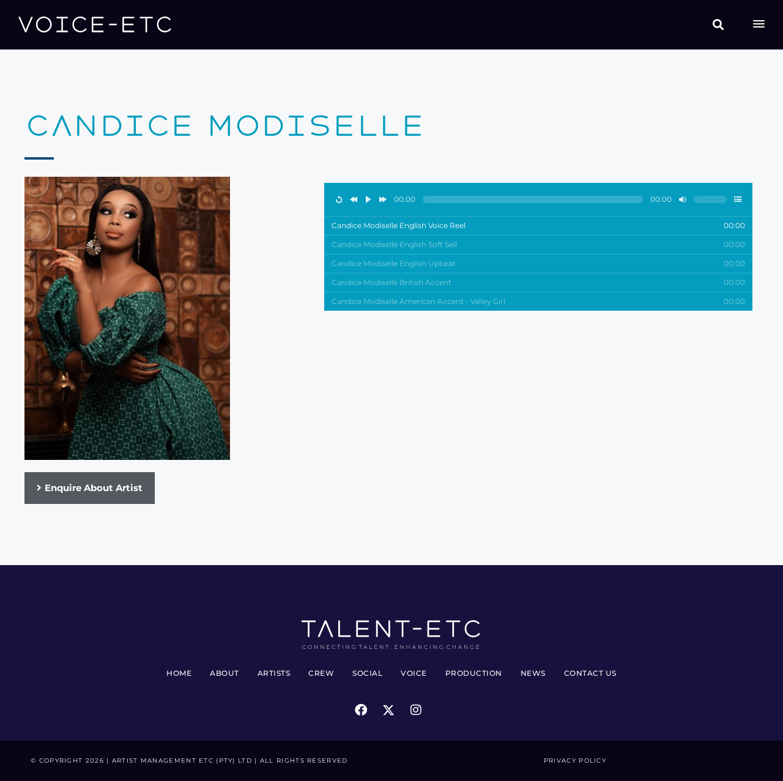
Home (178, 673)
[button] (718, 25)
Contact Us (590, 673)
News (533, 673)
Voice (414, 673)
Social (367, 673)
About (224, 673)
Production (473, 673)
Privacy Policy (575, 760)
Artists (274, 673)
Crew (321, 673)
